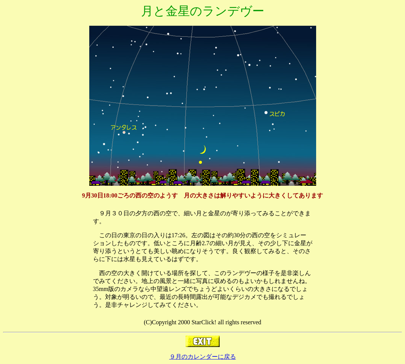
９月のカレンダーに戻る (202, 356)
